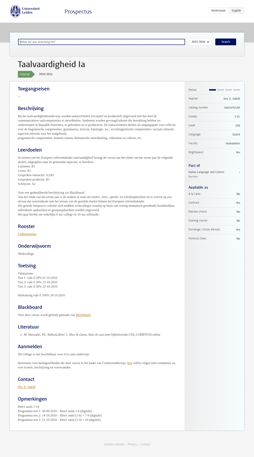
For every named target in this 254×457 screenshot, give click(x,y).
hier (129, 363)
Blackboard (83, 315)
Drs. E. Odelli (27, 387)
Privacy (132, 444)
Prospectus (78, 11)
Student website (114, 444)
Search (225, 42)
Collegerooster (27, 234)
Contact (145, 444)
